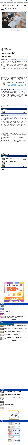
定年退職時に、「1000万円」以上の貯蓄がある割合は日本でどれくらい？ (12, 331)
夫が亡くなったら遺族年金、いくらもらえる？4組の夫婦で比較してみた (11, 334)
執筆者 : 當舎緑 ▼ (5, 48)
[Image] (14, 0)
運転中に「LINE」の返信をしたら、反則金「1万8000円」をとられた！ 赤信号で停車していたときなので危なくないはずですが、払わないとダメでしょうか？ (15, 328)
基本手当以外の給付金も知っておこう (6, 56)
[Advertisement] (14, 42)
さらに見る (14, 319)
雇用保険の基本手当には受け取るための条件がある (8, 53)
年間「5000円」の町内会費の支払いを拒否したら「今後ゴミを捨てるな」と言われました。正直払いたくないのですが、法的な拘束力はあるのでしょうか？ (15, 325)
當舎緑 (3, 9)
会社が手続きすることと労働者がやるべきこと (7, 55)
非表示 (14, 52)
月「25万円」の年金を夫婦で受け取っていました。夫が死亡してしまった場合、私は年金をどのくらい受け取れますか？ (15, 338)
